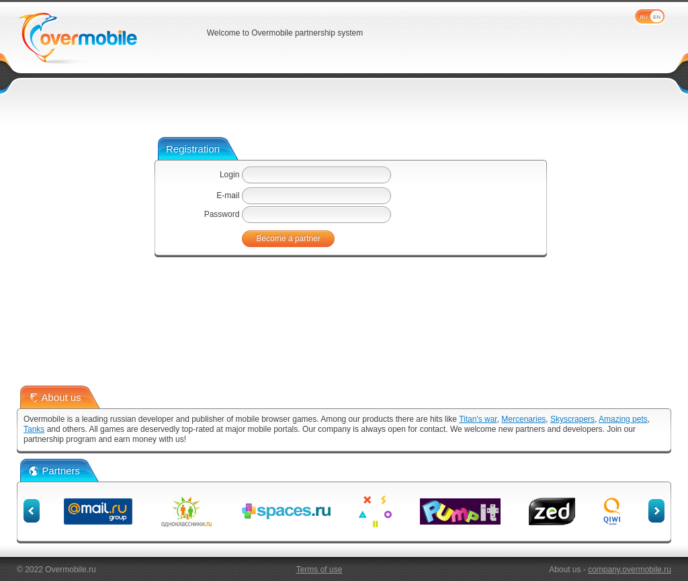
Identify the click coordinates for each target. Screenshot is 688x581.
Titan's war (478, 419)
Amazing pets (623, 419)
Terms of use (319, 569)
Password (222, 214)
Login (229, 174)
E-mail (227, 195)
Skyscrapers (572, 419)
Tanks (34, 429)
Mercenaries (523, 419)
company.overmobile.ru (629, 569)
